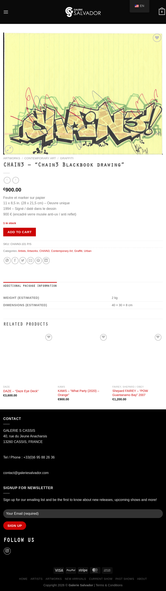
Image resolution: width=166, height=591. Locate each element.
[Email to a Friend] (30, 260)
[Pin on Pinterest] (38, 260)
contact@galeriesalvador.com (26, 473)
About (142, 578)
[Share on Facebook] (15, 260)
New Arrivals (75, 578)
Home (23, 578)
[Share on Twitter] (22, 260)
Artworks (11, 158)
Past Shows (124, 578)
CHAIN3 (44, 251)
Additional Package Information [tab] (30, 286)
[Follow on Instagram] (7, 551)
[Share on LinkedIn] (46, 260)
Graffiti (66, 158)
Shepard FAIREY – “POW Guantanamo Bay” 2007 (130, 393)
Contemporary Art (40, 158)
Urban (87, 251)
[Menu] (5, 12)
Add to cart (20, 232)
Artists (22, 251)
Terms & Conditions (109, 585)
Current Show (100, 578)
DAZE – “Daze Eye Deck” (20, 391)
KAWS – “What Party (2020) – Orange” (78, 393)
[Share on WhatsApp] (7, 260)
